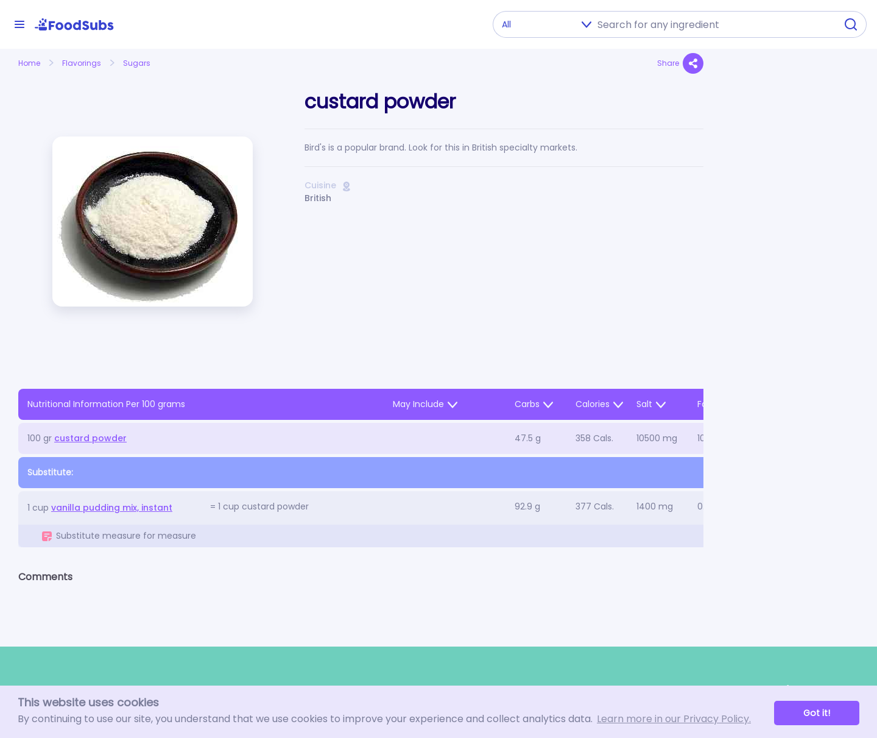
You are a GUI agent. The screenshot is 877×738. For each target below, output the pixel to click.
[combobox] (713, 24)
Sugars (136, 63)
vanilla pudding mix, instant (111, 508)
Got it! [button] (816, 713)
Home (29, 63)
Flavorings (81, 63)
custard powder (90, 438)
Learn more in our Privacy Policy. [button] (674, 719)
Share (680, 63)
